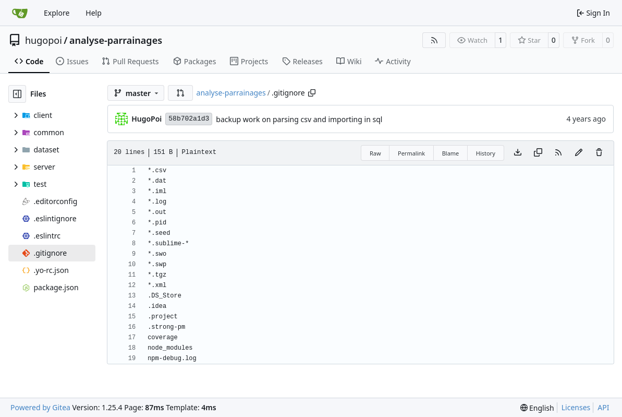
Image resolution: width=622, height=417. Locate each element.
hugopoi (43, 40)
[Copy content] (538, 153)
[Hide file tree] (17, 94)
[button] (180, 93)
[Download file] (517, 153)
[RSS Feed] (434, 40)
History (485, 153)
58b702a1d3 (188, 119)
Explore (56, 13)
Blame (450, 153)
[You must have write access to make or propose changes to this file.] (599, 153)
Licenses (576, 407)
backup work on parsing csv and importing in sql (299, 119)
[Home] (19, 13)
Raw (375, 153)
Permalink (411, 153)
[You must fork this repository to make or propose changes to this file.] (578, 153)
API (603, 407)
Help (94, 13)
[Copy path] (311, 93)
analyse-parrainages (115, 40)
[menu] (537, 408)
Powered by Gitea (40, 407)
